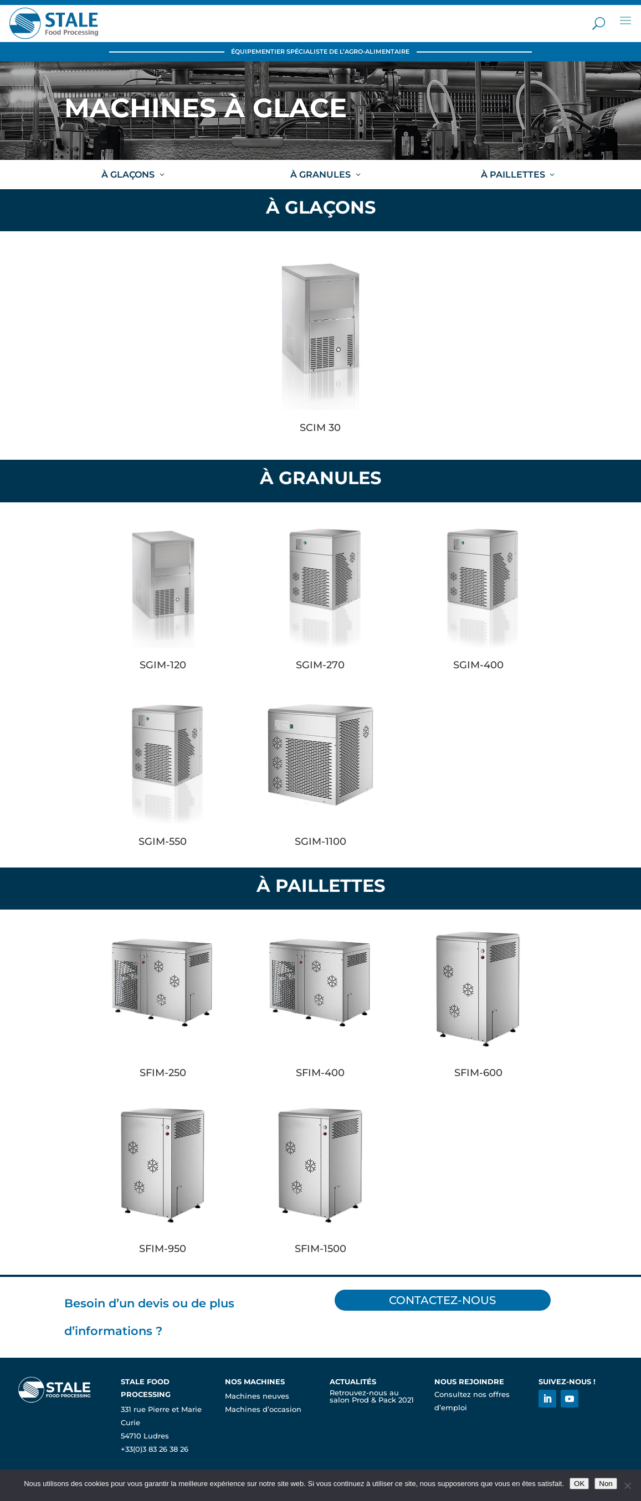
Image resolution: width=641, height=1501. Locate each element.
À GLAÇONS (128, 174)
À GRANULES (320, 174)
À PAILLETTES (513, 174)
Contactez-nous (443, 1300)
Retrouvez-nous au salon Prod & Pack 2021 (372, 1396)
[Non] (627, 1485)
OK (579, 1483)
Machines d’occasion (263, 1409)
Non (605, 1483)
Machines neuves (257, 1396)
